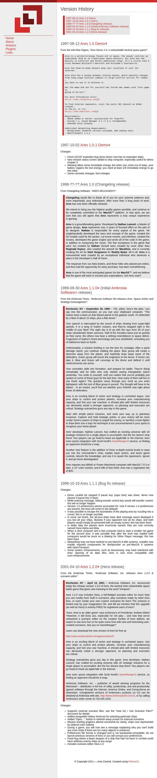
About (9, 41)
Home (9, 38)
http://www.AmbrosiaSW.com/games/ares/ (89, 647)
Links (9, 52)
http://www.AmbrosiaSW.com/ (116, 707)
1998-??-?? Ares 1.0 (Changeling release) (89, 23)
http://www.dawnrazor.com (80, 119)
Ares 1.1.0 (88, 299)
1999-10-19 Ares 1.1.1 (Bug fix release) (87, 29)
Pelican (133, 772)
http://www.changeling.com (81, 105)
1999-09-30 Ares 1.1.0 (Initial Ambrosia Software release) (97, 26)
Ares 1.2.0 (88, 578)
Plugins (10, 49)
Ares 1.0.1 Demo (94, 156)
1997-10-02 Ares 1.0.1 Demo (82, 21)
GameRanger (119, 452)
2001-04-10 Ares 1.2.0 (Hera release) (86, 32)
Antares (10, 45)
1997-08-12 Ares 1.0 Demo (81, 18)
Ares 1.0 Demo (92, 43)
